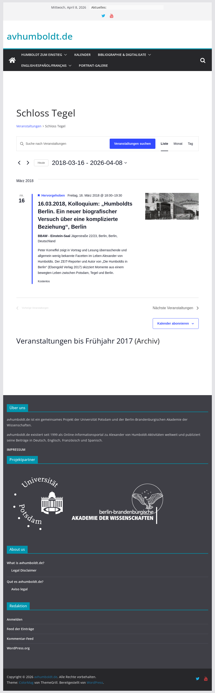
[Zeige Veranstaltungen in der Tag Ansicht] (190, 144)
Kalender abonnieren (173, 323)
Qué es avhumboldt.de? (25, 581)
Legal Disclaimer (23, 570)
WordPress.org (18, 648)
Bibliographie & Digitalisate (122, 54)
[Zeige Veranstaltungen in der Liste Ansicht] (164, 144)
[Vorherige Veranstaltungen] (19, 163)
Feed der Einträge (20, 629)
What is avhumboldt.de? (25, 563)
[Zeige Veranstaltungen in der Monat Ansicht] (178, 144)
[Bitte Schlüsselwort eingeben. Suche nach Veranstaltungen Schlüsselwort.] (63, 144)
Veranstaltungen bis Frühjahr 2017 (74, 341)
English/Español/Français (44, 65)
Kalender (82, 54)
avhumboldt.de (40, 36)
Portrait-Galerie (93, 65)
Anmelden (14, 619)
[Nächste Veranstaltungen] (28, 163)
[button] (64, 55)
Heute (41, 162)
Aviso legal (19, 589)
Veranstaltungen (28, 126)
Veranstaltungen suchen (132, 143)
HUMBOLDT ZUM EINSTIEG (41, 54)
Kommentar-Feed (20, 638)
